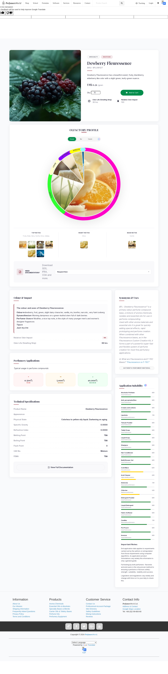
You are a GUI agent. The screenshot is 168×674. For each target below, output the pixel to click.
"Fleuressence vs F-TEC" (137, 362)
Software (56, 3)
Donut (72, 139)
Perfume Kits (54, 614)
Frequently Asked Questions (24, 611)
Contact (87, 3)
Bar (81, 139)
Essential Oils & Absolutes (59, 606)
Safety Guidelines (93, 611)
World (13, 3)
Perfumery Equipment (58, 617)
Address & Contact (130, 606)
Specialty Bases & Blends (59, 609)
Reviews (89, 617)
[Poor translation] (9, 13)
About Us (16, 604)
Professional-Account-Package (98, 606)
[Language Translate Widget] (84, 642)
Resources (77, 3)
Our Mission (17, 606)
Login (151, 3)
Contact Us (90, 604)
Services (66, 3)
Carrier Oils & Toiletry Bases (60, 611)
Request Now (103, 272)
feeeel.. (90, 139)
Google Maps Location (132, 609)
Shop (27, 3)
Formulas (45, 3)
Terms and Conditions (21, 617)
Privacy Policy (18, 614)
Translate (89, 645)
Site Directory (91, 609)
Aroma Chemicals (56, 604)
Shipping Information (21, 609)
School (35, 3)
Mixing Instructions (93, 614)
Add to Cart (132, 93)
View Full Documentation (60, 467)
